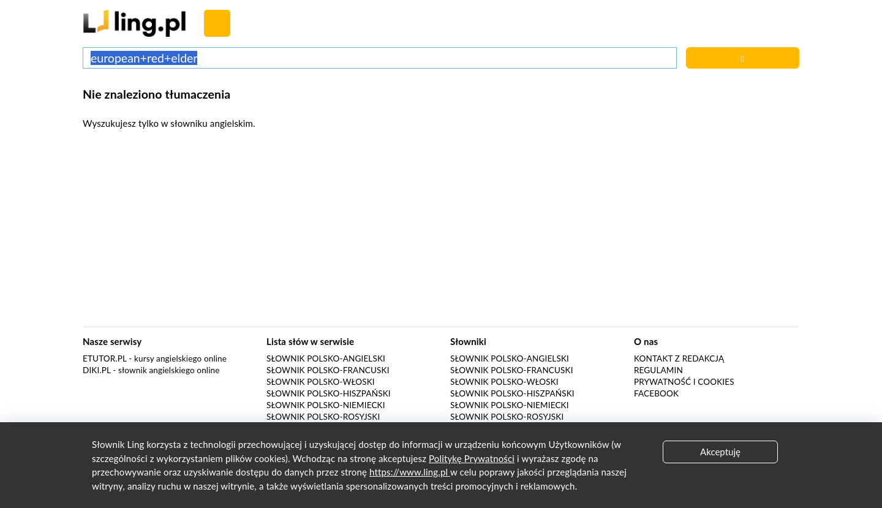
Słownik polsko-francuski (328, 370)
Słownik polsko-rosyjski (323, 417)
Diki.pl (97, 370)
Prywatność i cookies (684, 382)
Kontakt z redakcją (679, 358)
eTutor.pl (105, 358)
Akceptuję (720, 451)
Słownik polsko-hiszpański (328, 393)
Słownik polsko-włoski (320, 382)
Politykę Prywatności (471, 458)
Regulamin (658, 370)
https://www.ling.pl (409, 471)
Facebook (656, 393)
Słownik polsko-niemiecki (325, 405)
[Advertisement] (441, 231)
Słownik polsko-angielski (325, 358)
